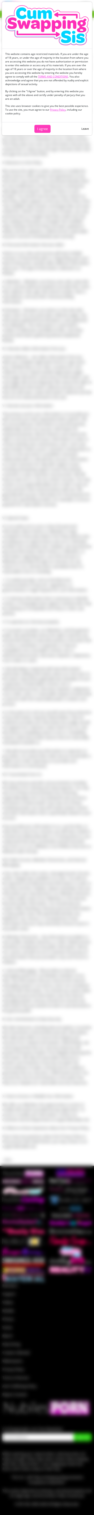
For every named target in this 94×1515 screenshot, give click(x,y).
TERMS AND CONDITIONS (53, 76)
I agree (42, 129)
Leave (85, 129)
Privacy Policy (58, 109)
